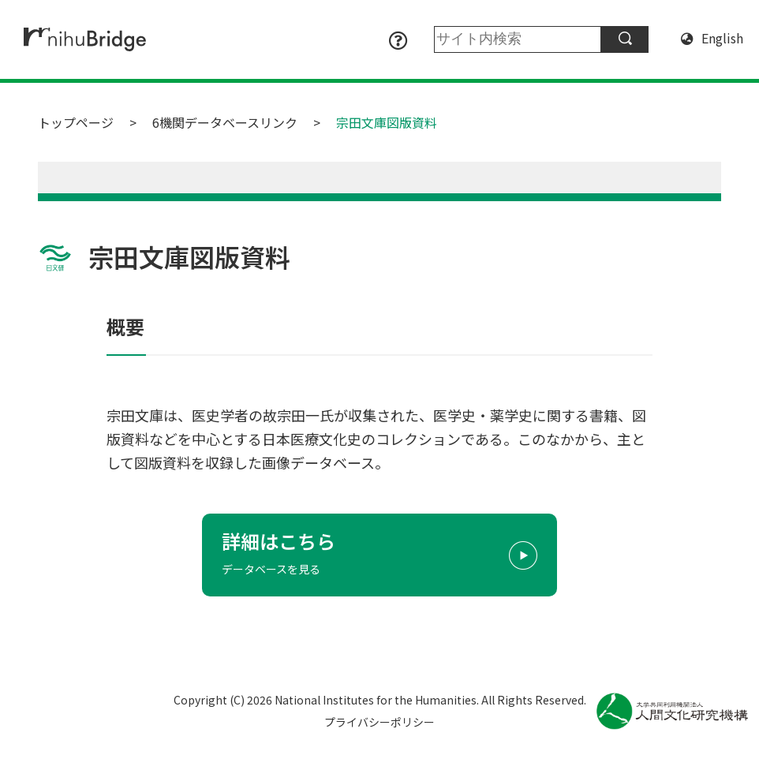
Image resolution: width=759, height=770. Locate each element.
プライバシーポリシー (379, 722)
